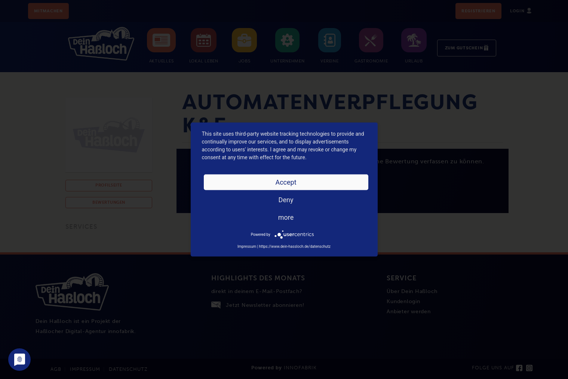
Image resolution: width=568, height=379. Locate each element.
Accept (285, 182)
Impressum (246, 246)
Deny (286, 200)
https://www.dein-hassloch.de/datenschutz (295, 246)
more (286, 217)
